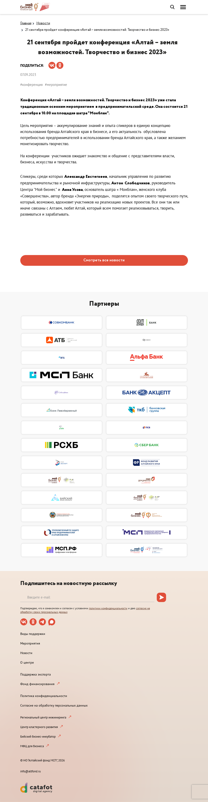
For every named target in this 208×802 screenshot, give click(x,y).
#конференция (31, 84)
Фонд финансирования (37, 684)
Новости (43, 23)
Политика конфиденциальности (43, 696)
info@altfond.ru (30, 771)
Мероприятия (30, 643)
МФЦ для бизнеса (32, 746)
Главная (25, 23)
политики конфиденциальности (108, 608)
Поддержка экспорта (35, 674)
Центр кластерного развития (39, 727)
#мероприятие (56, 84)
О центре (27, 662)
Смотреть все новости (104, 260)
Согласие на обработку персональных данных (54, 705)
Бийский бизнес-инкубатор (38, 737)
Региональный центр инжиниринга (43, 717)
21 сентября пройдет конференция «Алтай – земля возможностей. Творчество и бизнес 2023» (97, 30)
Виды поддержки (32, 634)
